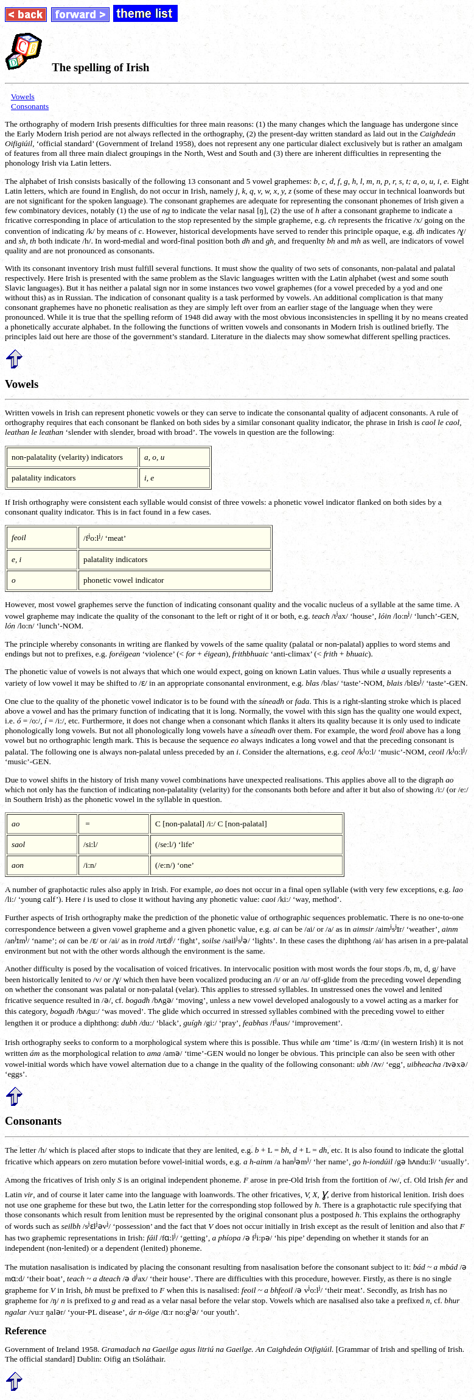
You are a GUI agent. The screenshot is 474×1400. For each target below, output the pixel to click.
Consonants (30, 106)
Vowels (23, 96)
